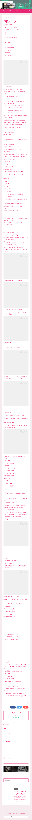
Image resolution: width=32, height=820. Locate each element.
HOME (3, 10)
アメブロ (16, 10)
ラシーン (6, 754)
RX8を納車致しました (8, 731)
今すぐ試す (21, 6)
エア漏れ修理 (7, 741)
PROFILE (9, 10)
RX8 (5, 728)
